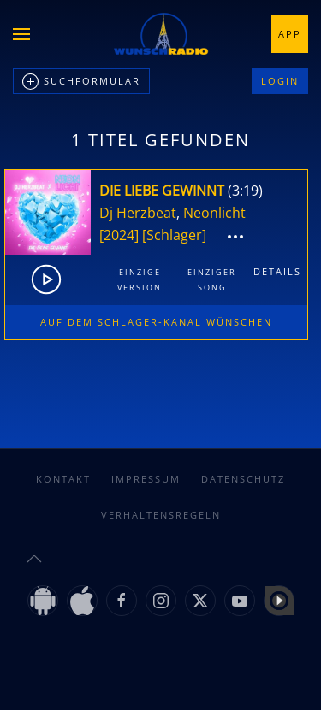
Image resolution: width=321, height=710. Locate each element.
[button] (21, 34)
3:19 (245, 190)
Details (277, 271)
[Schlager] (174, 235)
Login (280, 80)
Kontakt (63, 478)
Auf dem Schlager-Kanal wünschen (156, 321)
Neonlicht (214, 212)
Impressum (146, 478)
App (289, 33)
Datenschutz (243, 478)
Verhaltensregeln (161, 514)
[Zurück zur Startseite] (161, 34)
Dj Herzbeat (137, 212)
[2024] (119, 235)
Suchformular (81, 82)
